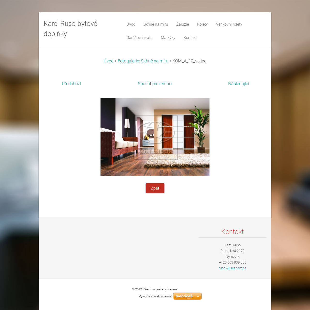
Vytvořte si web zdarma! (155, 296)
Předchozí (71, 83)
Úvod (109, 61)
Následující (238, 83)
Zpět (155, 188)
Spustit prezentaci (155, 83)
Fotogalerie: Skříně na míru (143, 61)
